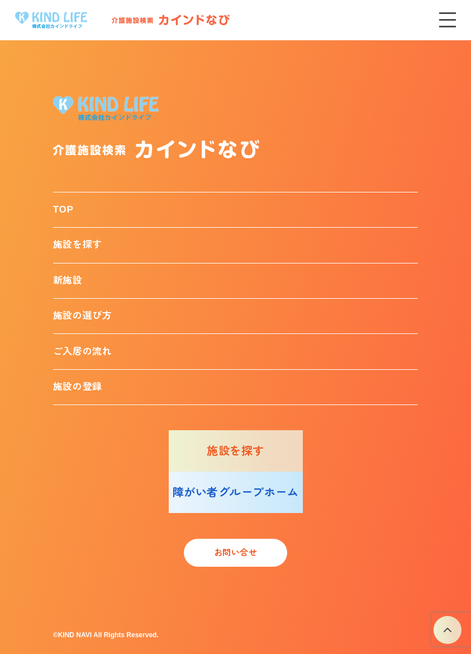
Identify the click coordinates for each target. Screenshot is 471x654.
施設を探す (77, 244)
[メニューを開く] (447, 20)
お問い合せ (236, 552)
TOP (63, 209)
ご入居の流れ (82, 351)
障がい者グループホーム (236, 492)
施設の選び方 (82, 315)
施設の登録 (77, 387)
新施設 (68, 280)
